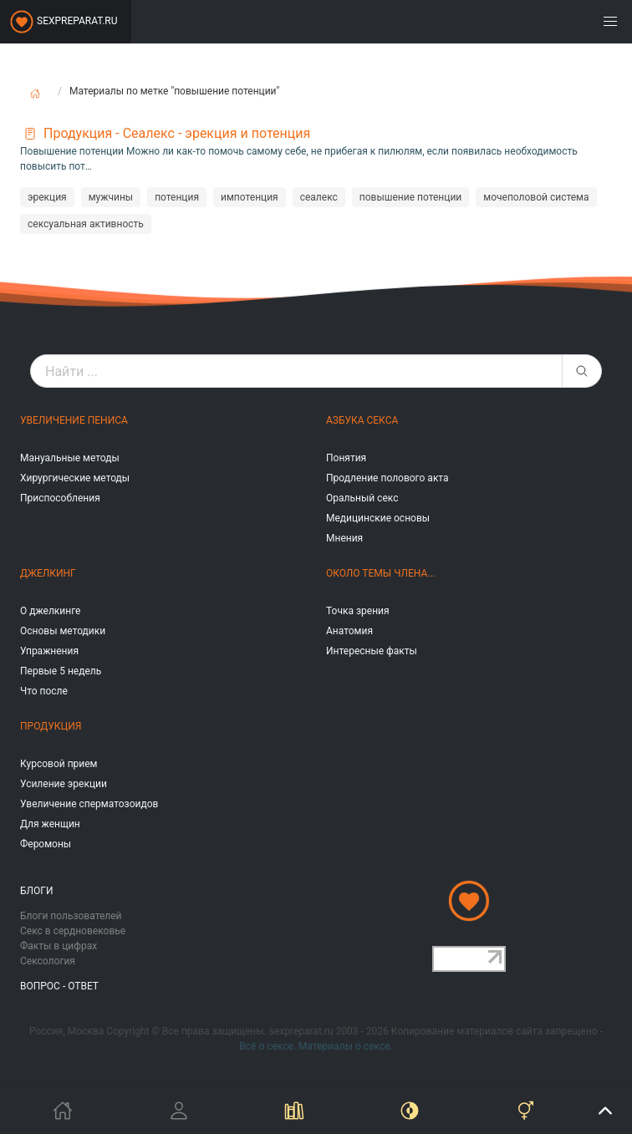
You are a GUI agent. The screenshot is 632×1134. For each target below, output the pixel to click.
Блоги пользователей (71, 916)
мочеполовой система (536, 197)
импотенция (249, 197)
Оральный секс (362, 498)
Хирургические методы (75, 478)
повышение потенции (410, 197)
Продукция (50, 726)
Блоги (37, 891)
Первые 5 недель (60, 671)
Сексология (47, 961)
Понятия (346, 458)
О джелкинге (50, 611)
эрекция (47, 197)
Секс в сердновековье (72, 931)
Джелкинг (48, 573)
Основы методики (62, 631)
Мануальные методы (70, 458)
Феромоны (45, 844)
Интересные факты (371, 651)
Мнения (344, 538)
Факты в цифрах (58, 946)
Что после (44, 691)
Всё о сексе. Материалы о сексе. (315, 1046)
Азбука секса (362, 420)
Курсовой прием (58, 764)
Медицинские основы (378, 518)
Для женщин (50, 824)
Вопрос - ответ (59, 986)
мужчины (111, 197)
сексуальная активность (86, 224)
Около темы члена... (381, 573)
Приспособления (60, 498)
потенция (177, 197)
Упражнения (49, 651)
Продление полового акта (387, 478)
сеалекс (319, 197)
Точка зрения (358, 611)
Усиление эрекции (63, 784)
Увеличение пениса (74, 420)
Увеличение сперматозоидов (89, 804)
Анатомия (349, 631)
